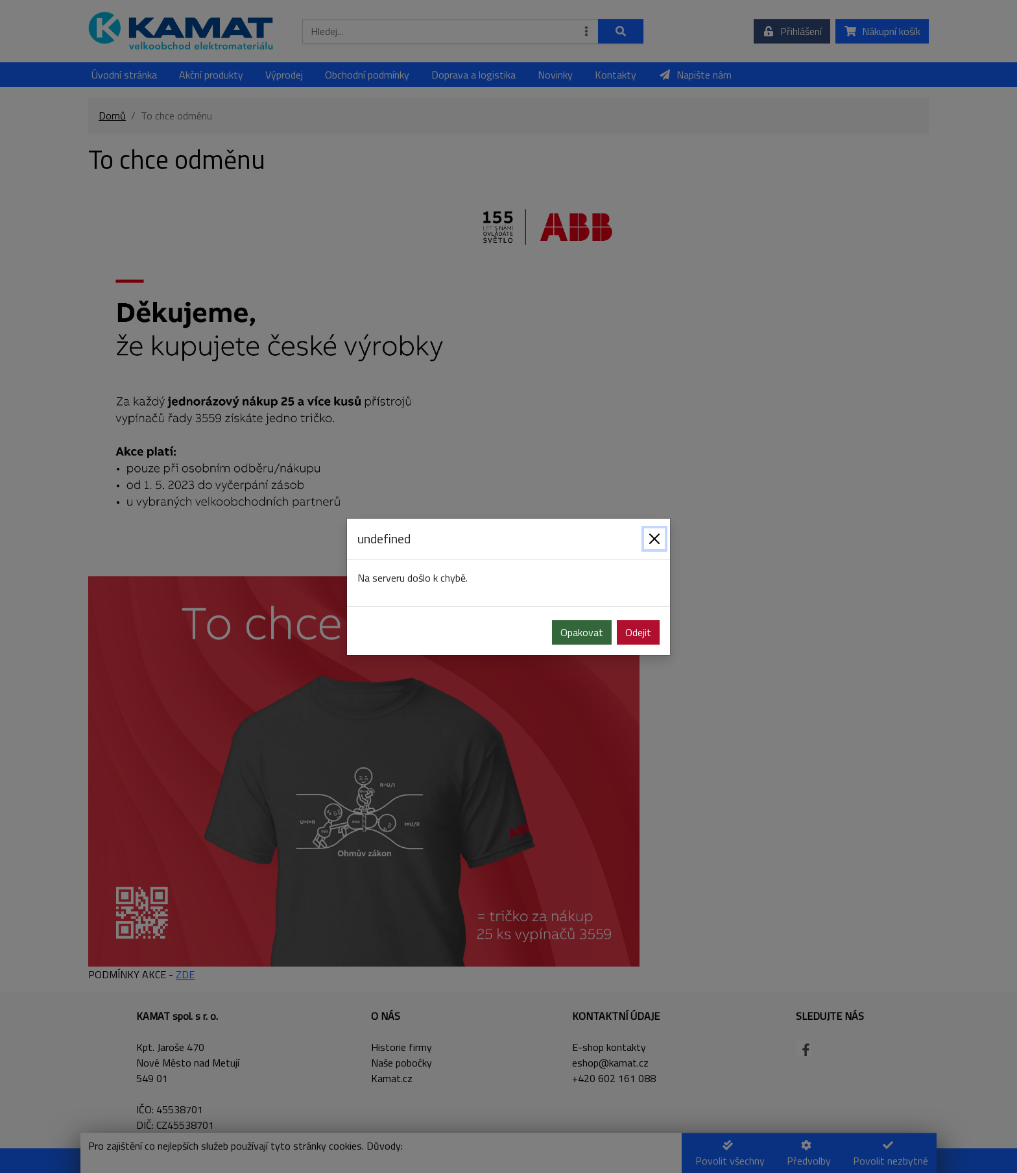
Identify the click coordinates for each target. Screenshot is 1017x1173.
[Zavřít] (654, 538)
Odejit (638, 632)
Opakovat (581, 632)
